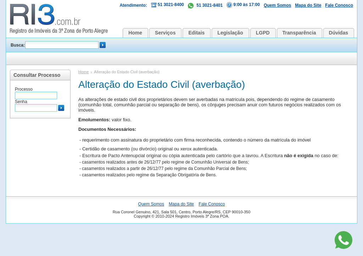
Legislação (230, 33)
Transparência (299, 33)
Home (135, 33)
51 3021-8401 (205, 5)
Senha (21, 101)
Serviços (165, 33)
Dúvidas (338, 33)
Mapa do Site (308, 5)
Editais (196, 33)
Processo (24, 89)
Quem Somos (277, 5)
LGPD (263, 33)
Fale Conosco (339, 5)
